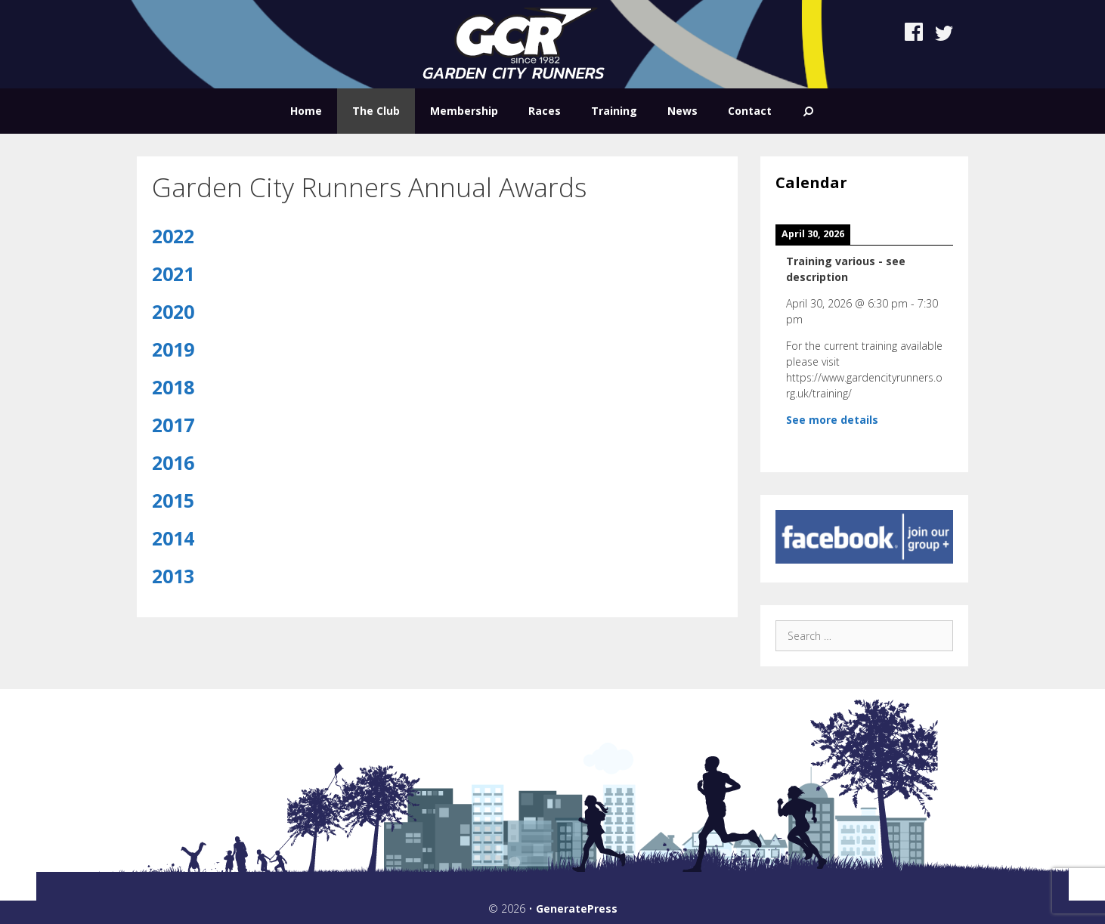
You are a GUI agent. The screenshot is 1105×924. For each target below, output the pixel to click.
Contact (750, 111)
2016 (173, 462)
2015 (173, 500)
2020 (173, 311)
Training (614, 111)
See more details (832, 420)
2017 (173, 424)
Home (306, 111)
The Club (376, 111)
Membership (464, 111)
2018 (173, 387)
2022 (173, 236)
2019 (173, 349)
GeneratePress (577, 908)
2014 (173, 538)
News (682, 111)
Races (544, 111)
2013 (173, 576)
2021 (173, 273)
